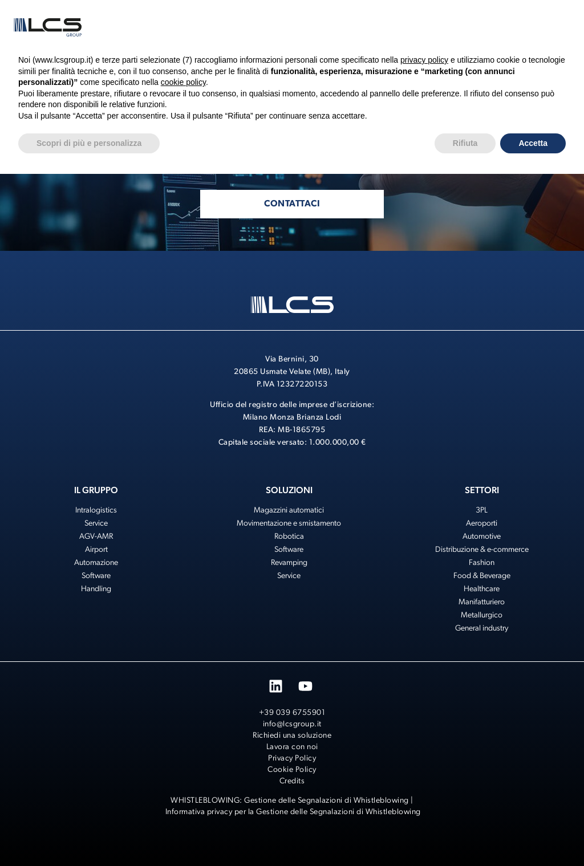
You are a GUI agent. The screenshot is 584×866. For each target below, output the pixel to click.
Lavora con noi (292, 747)
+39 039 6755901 (292, 713)
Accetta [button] (533, 143)
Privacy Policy (292, 758)
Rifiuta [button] (465, 143)
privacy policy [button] (424, 59)
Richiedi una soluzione (292, 735)
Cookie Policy (292, 770)
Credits (292, 781)
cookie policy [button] (183, 82)
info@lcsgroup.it (292, 724)
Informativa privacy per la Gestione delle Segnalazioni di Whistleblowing (293, 812)
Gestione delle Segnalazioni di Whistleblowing (326, 800)
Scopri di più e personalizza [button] (88, 143)
